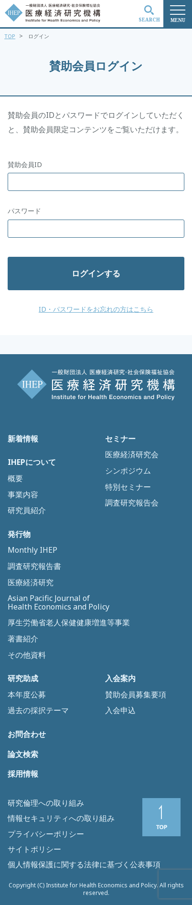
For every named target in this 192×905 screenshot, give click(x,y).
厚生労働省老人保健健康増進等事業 (69, 623)
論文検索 (23, 754)
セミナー (120, 439)
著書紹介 (23, 639)
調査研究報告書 (34, 566)
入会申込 (120, 710)
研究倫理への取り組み (46, 803)
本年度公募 (27, 695)
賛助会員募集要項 (135, 695)
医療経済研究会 (132, 455)
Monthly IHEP (32, 550)
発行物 (19, 534)
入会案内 (120, 678)
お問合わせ (27, 734)
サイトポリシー (34, 849)
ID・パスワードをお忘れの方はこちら (96, 309)
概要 (15, 478)
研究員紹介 (27, 510)
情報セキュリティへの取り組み (61, 818)
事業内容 (23, 495)
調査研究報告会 (132, 503)
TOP (9, 36)
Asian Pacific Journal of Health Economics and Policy (58, 602)
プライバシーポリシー (46, 834)
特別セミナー (128, 487)
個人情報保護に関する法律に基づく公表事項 (84, 864)
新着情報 (23, 439)
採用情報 (23, 774)
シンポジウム (128, 471)
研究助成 (23, 678)
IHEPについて (32, 462)
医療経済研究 (30, 583)
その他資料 (27, 655)
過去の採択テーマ (38, 710)
